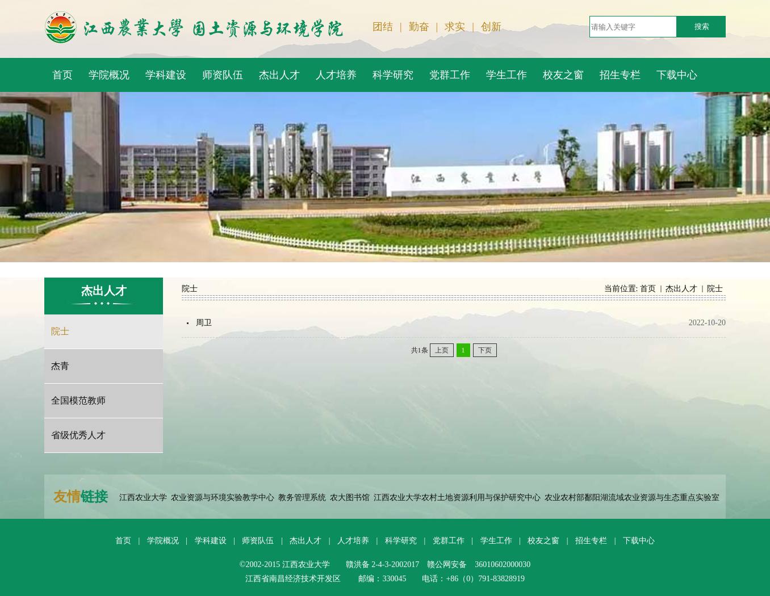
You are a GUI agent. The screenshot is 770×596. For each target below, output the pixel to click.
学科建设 (211, 540)
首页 (648, 288)
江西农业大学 (143, 497)
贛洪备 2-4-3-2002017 (383, 564)
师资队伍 (258, 540)
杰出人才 (681, 288)
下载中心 (639, 540)
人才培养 (353, 540)
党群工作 (448, 540)
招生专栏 (591, 540)
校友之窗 (543, 540)
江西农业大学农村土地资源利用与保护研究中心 (457, 497)
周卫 (204, 322)
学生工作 (496, 540)
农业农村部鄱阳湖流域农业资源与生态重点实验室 (632, 497)
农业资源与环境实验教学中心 (222, 497)
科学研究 (401, 540)
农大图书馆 (350, 497)
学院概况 (163, 540)
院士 (715, 288)
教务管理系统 (302, 497)
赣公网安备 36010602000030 (478, 564)
